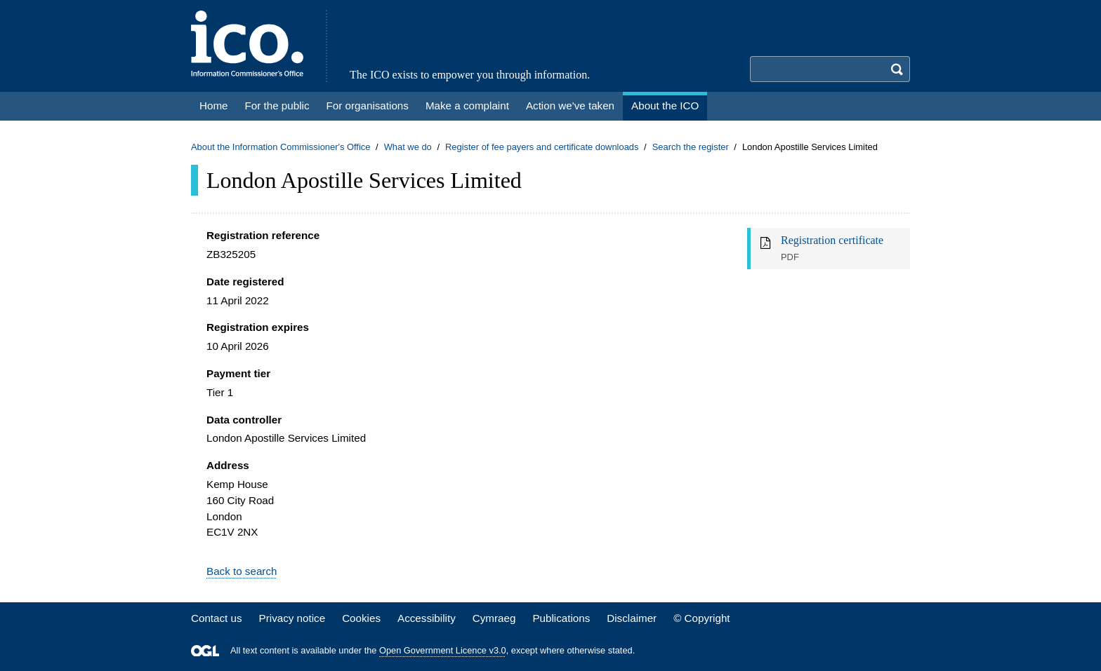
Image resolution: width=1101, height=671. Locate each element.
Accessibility (426, 618)
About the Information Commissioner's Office (280, 147)
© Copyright (701, 618)
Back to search (241, 571)
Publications (561, 618)
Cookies (361, 618)
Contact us (216, 618)
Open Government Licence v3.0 (442, 650)
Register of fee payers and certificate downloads (542, 147)
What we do (408, 147)
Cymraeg (494, 618)
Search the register (690, 147)
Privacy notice (292, 618)
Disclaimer (632, 618)
